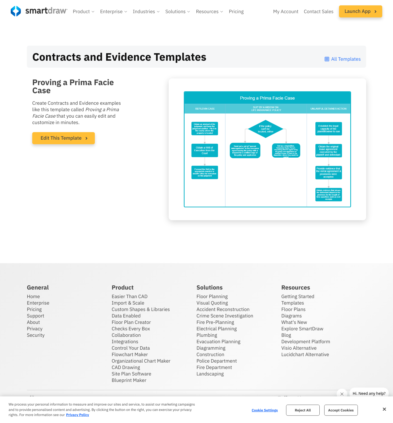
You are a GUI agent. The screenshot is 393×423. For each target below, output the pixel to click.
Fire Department (214, 367)
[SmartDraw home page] (39, 11)
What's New (294, 322)
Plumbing (207, 335)
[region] (196, 409)
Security (36, 335)
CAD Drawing (126, 367)
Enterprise (38, 303)
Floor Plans (293, 309)
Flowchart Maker (130, 354)
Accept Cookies (341, 410)
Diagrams (291, 316)
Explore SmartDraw (302, 329)
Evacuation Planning (218, 341)
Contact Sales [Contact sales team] (319, 11)
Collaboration (126, 335)
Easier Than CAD (130, 296)
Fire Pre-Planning (215, 322)
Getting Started (297, 296)
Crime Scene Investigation (225, 316)
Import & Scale (128, 303)
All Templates (342, 59)
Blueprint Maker (129, 380)
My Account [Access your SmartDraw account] (285, 11)
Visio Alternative (298, 348)
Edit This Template (61, 138)
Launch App (361, 11)
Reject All (303, 410)
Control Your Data (131, 348)
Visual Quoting (212, 303)
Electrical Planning (217, 329)
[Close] (384, 409)
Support (35, 316)
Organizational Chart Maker (141, 361)
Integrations (125, 341)
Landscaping (210, 374)
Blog (286, 335)
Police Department (217, 361)
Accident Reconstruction (223, 309)
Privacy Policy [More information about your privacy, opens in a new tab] (77, 415)
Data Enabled (126, 316)
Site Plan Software (131, 374)
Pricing (34, 309)
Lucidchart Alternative (305, 354)
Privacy (34, 329)
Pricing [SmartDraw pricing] (236, 11)
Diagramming (211, 348)
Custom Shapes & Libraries (141, 309)
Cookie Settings (265, 410)
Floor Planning (212, 296)
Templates (292, 303)
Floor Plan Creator (131, 322)
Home (33, 296)
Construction (210, 354)
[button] (84, 11)
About (33, 322)
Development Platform (305, 341)
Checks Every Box (131, 329)
